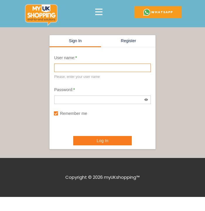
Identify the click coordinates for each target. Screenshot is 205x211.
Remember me (73, 113)
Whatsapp (158, 12)
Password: (63, 89)
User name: (64, 57)
